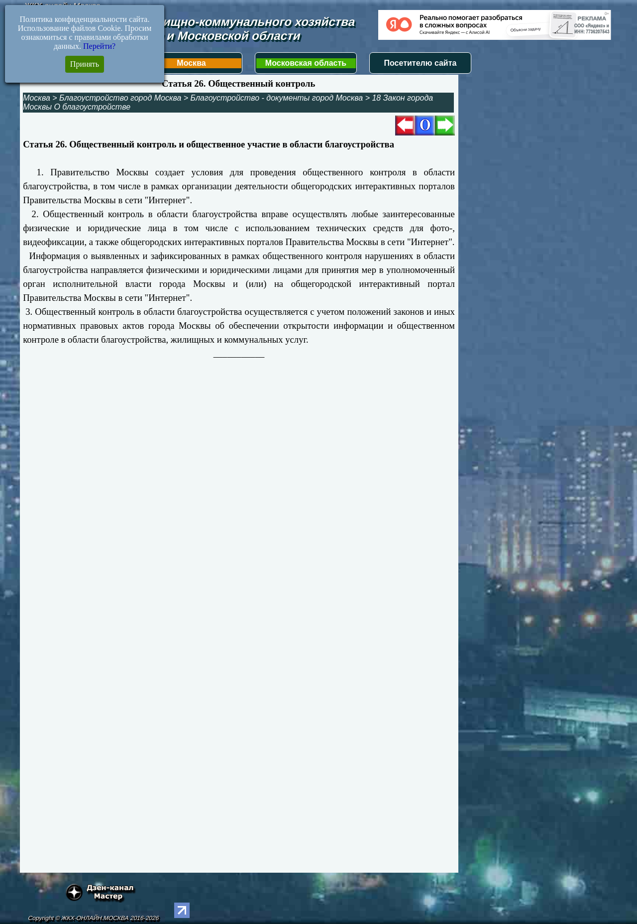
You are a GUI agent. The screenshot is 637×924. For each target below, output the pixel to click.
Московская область (305, 63)
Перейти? (99, 46)
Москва (191, 63)
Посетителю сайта (420, 63)
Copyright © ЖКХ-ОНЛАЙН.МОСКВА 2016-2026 (93, 918)
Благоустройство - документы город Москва (277, 98)
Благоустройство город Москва (120, 98)
